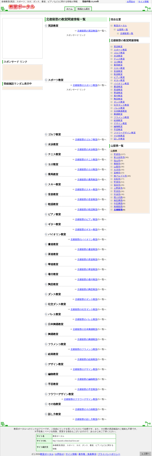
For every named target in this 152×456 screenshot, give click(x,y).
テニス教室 (54, 154)
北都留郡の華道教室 (87, 269)
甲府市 (117, 154)
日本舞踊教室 (55, 324)
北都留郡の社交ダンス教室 (84, 309)
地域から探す (83, 9)
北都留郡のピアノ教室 (86, 219)
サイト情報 (143, 1)
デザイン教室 (55, 364)
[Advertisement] (76, 57)
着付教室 (53, 274)
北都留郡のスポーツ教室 (85, 85)
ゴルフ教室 (54, 134)
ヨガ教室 (53, 164)
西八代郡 (118, 197)
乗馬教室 (53, 174)
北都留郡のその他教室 (86, 409)
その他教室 (54, 404)
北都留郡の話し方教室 (86, 419)
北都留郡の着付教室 (87, 279)
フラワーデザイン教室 (61, 394)
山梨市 (117, 167)
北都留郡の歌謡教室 (87, 209)
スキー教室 (54, 184)
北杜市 (117, 179)
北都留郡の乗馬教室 (87, 179)
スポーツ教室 (55, 80)
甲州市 (117, 191)
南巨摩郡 (118, 200)
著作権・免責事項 (87, 454)
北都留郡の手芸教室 (87, 389)
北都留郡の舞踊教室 (87, 339)
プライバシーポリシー (109, 454)
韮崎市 (117, 173)
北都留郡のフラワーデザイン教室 (80, 399)
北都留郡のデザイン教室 (85, 369)
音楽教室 (53, 194)
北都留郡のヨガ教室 (87, 169)
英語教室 (53, 25)
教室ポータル (120, 25)
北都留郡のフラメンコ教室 (84, 349)
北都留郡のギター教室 (86, 229)
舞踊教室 (53, 334)
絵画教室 (53, 354)
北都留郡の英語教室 (87, 30)
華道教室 (53, 264)
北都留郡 (118, 210)
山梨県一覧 (122, 29)
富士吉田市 (119, 157)
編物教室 (53, 374)
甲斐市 (117, 182)
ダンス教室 (54, 294)
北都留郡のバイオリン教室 (84, 239)
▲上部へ (145, 454)
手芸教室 (53, 384)
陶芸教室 (53, 284)
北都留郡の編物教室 (87, 379)
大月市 (117, 170)
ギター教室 (54, 224)
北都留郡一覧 (126, 33)
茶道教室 (53, 254)
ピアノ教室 (54, 214)
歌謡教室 (53, 204)
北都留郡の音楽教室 (87, 199)
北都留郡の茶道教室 (87, 259)
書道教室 (53, 244)
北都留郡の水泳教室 (87, 149)
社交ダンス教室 (57, 304)
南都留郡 (118, 206)
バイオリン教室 (57, 234)
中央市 (117, 194)
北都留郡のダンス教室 (86, 299)
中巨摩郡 (118, 203)
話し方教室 (54, 414)
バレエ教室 (54, 314)
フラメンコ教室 (57, 344)
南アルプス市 (120, 176)
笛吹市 (117, 185)
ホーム (69, 9)
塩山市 (117, 160)
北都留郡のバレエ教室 (86, 319)
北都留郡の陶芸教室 (87, 289)
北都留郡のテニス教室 (86, 159)
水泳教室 (53, 144)
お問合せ (131, 1)
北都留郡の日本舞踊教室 (85, 329)
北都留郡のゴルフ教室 (86, 139)
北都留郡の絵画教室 (87, 359)
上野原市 (118, 188)
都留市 (117, 164)
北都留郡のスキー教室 (86, 189)
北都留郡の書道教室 (87, 249)
